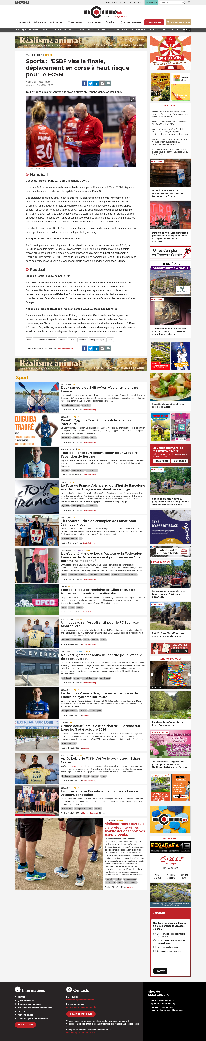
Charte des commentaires (29, 1004)
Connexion (180, 461)
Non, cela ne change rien (167, 947)
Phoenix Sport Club (89, 678)
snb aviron (86, 405)
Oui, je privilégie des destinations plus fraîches (171, 935)
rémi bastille (110, 882)
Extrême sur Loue (68, 743)
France (64, 482)
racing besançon (97, 340)
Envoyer (160, 970)
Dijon (64, 586)
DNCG (71, 607)
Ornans (65, 723)
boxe (64, 575)
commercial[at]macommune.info (81, 1007)
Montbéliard (67, 619)
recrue (93, 438)
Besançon (66, 384)
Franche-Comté (35, 55)
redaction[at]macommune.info (80, 1000)
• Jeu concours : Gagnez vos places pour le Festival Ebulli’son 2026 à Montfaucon (170, 152)
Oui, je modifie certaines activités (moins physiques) (171, 941)
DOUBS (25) (110, 820)
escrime (98, 809)
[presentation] (126, 163)
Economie (77, 652)
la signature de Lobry (75, 766)
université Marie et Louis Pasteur (124, 575)
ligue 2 (86, 640)
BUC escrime (67, 809)
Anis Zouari (66, 678)
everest (76, 678)
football (63, 340)
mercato (85, 438)
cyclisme (65, 470)
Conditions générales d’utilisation (33, 1018)
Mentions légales (25, 1015)
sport (110, 340)
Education (78, 550)
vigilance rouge (131, 882)
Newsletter (25, 1025)
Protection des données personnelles (35, 1008)
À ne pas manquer (170, 659)
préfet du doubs (130, 879)
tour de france (92, 470)
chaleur (118, 879)
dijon (64, 607)
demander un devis (81, 1014)
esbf (29, 340)
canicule (109, 879)
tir (80, 538)
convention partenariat (77, 575)
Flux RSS (22, 1011)
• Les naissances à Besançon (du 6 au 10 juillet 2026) (169, 123)
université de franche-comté (99, 575)
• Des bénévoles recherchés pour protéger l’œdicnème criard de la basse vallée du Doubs (170, 114)
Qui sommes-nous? (27, 1000)
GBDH (72, 340)
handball (82, 340)
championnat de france (70, 405)
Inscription (161, 461)
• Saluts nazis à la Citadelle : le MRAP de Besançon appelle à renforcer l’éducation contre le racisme (170, 132)
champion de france (69, 538)
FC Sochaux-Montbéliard (45, 340)
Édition (107, 17)
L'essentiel (170, 106)
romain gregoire (77, 470)
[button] (183, 2)
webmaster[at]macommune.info (80, 1032)
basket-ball (66, 438)
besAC (75, 438)
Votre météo (170, 838)
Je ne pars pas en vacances (169, 951)
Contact (21, 997)
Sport (48, 55)
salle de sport (105, 678)
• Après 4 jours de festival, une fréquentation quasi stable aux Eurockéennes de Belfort (169, 142)
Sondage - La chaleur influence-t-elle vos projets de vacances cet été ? (170, 926)
